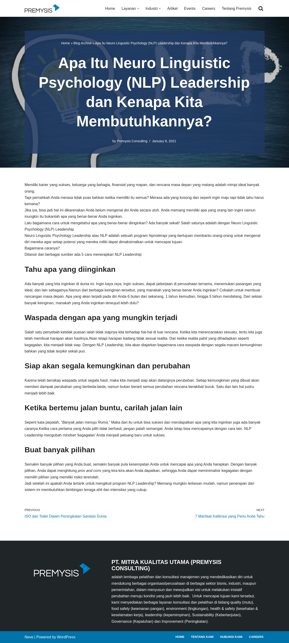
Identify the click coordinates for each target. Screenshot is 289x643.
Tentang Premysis (236, 8)
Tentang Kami (202, 637)
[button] (138, 8)
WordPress (66, 637)
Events (190, 8)
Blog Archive (83, 43)
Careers (208, 8)
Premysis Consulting (132, 141)
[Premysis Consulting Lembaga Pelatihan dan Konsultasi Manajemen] (43, 8)
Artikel (172, 8)
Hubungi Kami (231, 637)
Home (110, 8)
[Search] (260, 8)
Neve (29, 637)
